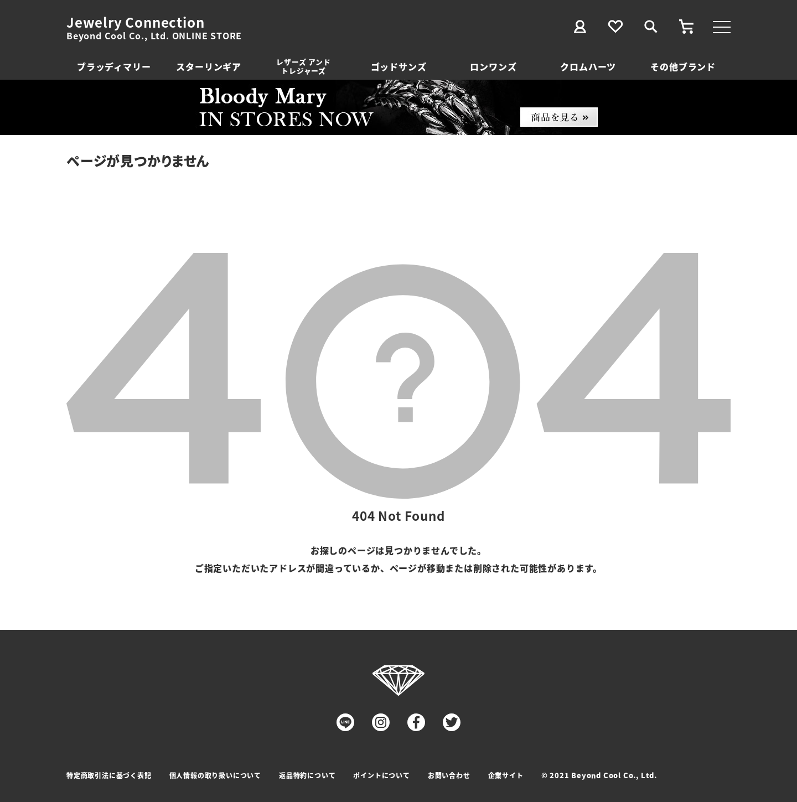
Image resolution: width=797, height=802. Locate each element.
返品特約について (307, 775)
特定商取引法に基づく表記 (109, 775)
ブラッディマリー (114, 66)
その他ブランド (683, 66)
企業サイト (506, 775)
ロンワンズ (493, 66)
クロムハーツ (588, 66)
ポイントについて (381, 775)
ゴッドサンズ (399, 66)
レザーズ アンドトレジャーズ (303, 66)
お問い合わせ (449, 775)
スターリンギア (208, 66)
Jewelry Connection (135, 22)
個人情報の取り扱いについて (215, 775)
